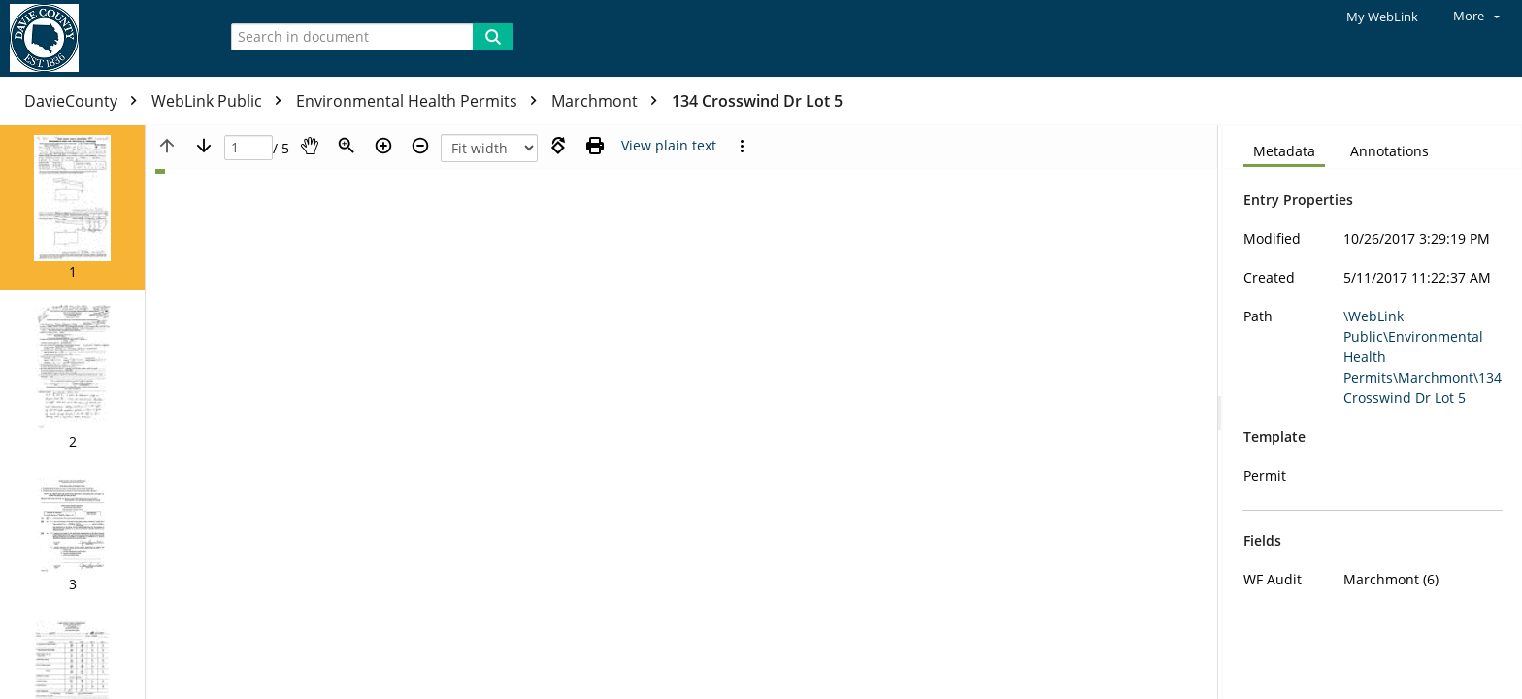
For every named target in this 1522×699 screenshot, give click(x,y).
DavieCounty (85, 101)
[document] (1372, 412)
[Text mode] (668, 145)
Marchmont (609, 101)
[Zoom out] (420, 145)
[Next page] (203, 145)
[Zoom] (346, 145)
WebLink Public (221, 101)
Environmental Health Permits (421, 101)
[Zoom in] (383, 145)
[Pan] (309, 145)
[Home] (102, 38)
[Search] (493, 36)
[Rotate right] (558, 145)
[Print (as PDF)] (595, 145)
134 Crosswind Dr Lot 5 (757, 101)
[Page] (248, 148)
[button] (72, 207)
